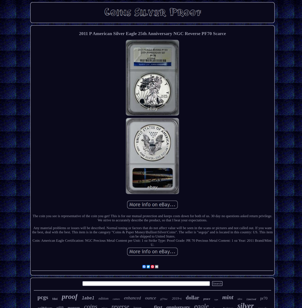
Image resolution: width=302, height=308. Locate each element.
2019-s (177, 298)
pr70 (264, 298)
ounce (150, 297)
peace (206, 298)
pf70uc (164, 298)
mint (227, 297)
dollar (192, 297)
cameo (116, 298)
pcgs (42, 297)
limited (251, 299)
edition (103, 298)
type (216, 299)
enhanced (132, 297)
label (88, 298)
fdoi (54, 298)
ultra (240, 299)
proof (70, 296)
